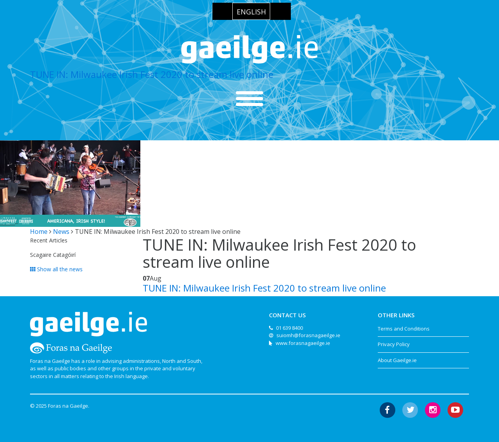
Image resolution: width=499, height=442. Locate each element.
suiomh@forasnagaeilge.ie (308, 335)
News (61, 231)
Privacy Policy (394, 344)
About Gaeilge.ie (397, 360)
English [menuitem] (251, 11)
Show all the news (56, 269)
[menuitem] (251, 11)
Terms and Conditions (404, 328)
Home (39, 231)
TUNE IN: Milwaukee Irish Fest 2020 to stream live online (151, 74)
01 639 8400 (289, 327)
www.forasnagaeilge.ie (303, 343)
